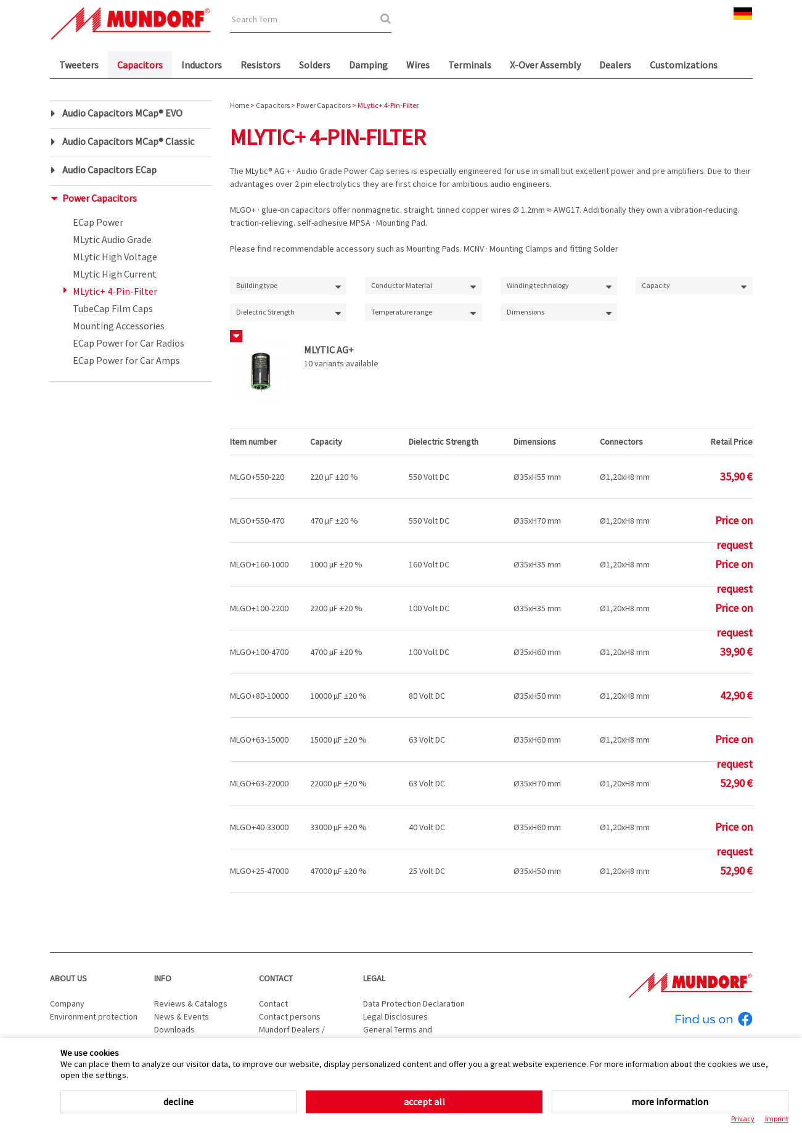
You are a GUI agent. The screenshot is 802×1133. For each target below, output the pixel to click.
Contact (276, 978)
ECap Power (98, 222)
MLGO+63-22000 (259, 783)
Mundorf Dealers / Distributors (292, 1036)
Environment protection (93, 1016)
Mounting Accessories (119, 325)
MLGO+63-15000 (259, 739)
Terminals (469, 65)
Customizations (684, 65)
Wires (418, 65)
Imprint (776, 1118)
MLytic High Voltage (115, 256)
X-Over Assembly (545, 65)
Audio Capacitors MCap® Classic (128, 141)
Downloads (174, 1029)
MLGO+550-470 (257, 520)
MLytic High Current (115, 274)
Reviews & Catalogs (190, 1003)
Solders (314, 65)
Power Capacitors (99, 198)
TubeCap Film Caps (113, 308)
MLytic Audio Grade (112, 239)
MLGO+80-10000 (259, 695)
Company (67, 1003)
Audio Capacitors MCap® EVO (122, 113)
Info (162, 978)
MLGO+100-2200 (259, 608)
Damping (368, 65)
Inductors (201, 65)
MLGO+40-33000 (259, 827)
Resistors (260, 65)
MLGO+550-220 (257, 476)
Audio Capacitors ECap (109, 169)
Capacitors (140, 65)
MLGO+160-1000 (259, 564)
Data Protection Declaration (414, 1003)
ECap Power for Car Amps (126, 360)
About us (68, 978)
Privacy (743, 1118)
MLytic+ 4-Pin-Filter (115, 291)
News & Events (181, 1016)
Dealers (615, 65)
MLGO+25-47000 (259, 870)
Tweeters (79, 65)
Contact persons (290, 1016)
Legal (374, 978)
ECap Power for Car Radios (128, 343)
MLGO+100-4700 (259, 651)
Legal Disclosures (395, 1016)
